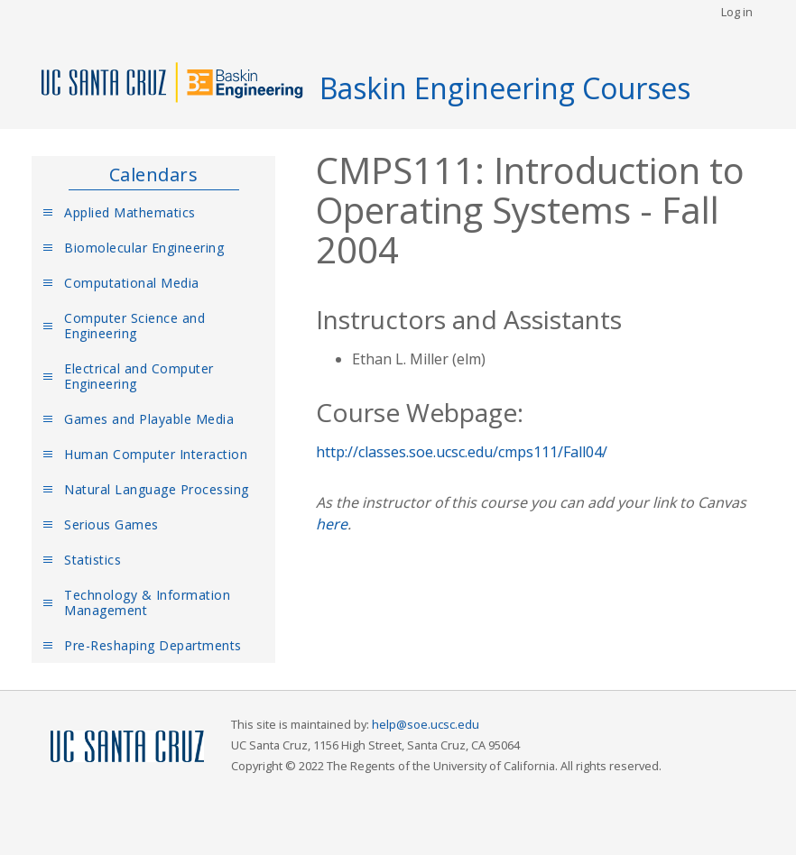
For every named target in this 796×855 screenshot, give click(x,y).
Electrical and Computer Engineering (139, 376)
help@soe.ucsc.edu (425, 724)
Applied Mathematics (130, 212)
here (331, 524)
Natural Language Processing (156, 489)
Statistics (92, 559)
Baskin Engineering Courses (504, 88)
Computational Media (131, 282)
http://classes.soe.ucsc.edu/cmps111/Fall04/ (461, 452)
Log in (737, 12)
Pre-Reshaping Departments (153, 645)
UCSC (127, 747)
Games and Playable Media (149, 419)
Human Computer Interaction (155, 454)
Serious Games (111, 524)
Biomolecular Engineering (144, 247)
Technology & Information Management (147, 602)
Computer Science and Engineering (134, 325)
